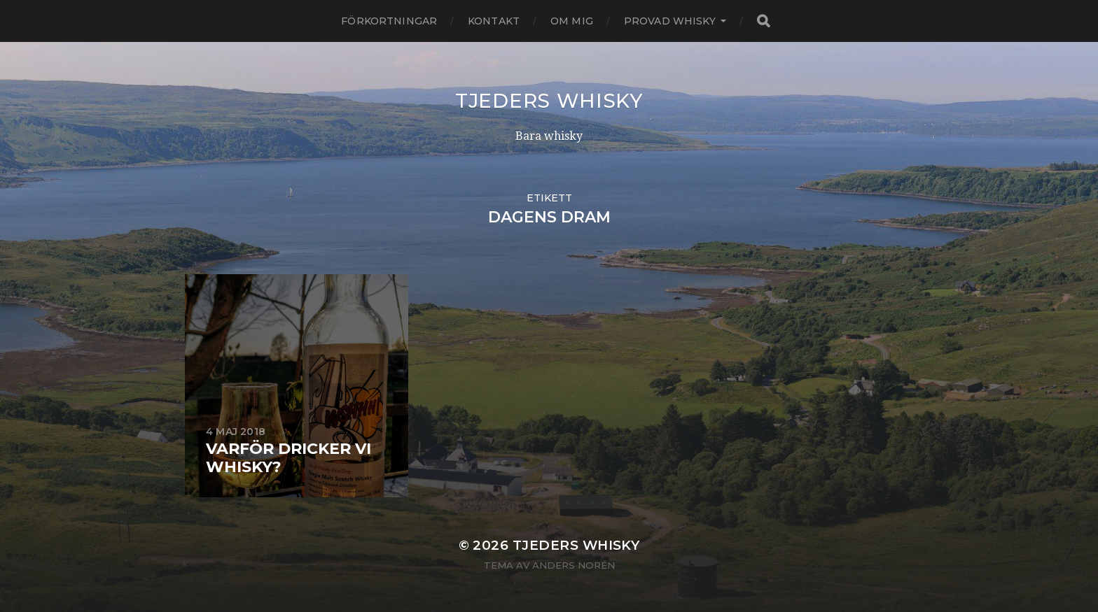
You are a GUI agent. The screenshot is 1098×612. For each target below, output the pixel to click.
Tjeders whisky (549, 101)
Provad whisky (670, 21)
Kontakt (494, 21)
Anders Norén (573, 565)
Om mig (571, 21)
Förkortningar (389, 21)
